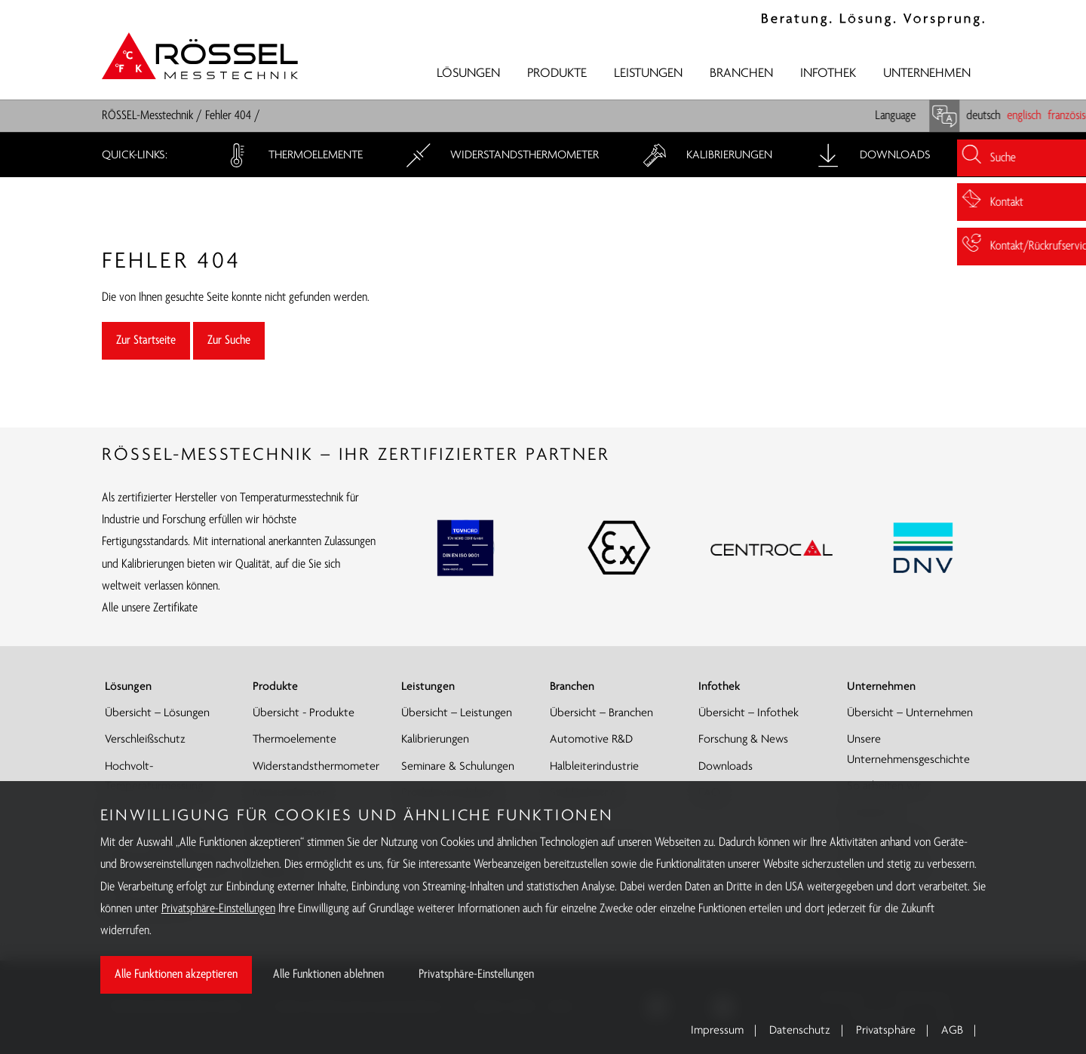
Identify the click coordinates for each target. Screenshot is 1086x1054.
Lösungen (468, 73)
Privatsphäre (886, 1031)
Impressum (717, 1031)
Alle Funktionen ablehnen (328, 974)
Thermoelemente (292, 155)
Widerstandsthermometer (501, 155)
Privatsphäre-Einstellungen (218, 909)
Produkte (557, 73)
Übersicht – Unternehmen (910, 713)
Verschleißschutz (145, 740)
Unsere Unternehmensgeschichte (908, 749)
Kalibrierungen (706, 155)
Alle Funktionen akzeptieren (176, 974)
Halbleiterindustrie (594, 767)
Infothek (828, 73)
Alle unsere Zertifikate (150, 608)
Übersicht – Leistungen (456, 713)
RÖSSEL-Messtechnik (147, 116)
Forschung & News (743, 740)
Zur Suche (228, 340)
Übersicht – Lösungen (157, 713)
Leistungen (648, 73)
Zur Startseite (146, 340)
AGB (952, 1031)
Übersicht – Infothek (748, 713)
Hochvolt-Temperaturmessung (154, 776)
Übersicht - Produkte (303, 713)
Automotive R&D (591, 740)
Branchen (741, 73)
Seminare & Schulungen (457, 767)
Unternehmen (927, 73)
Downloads (872, 155)
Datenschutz (799, 1031)
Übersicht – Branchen (601, 713)
